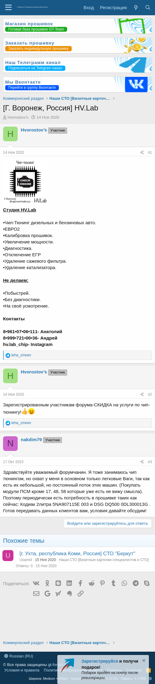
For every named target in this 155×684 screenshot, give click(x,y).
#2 (150, 394)
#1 (150, 152)
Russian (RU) (18, 656)
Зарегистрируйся (99, 661)
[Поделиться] (142, 152)
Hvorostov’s (18, 117)
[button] (150, 678)
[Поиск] (148, 7)
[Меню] (8, 7)
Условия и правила (21, 670)
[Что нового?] (136, 7)
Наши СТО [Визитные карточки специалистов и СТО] (104, 560)
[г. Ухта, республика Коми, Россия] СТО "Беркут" (77, 553)
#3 (150, 462)
